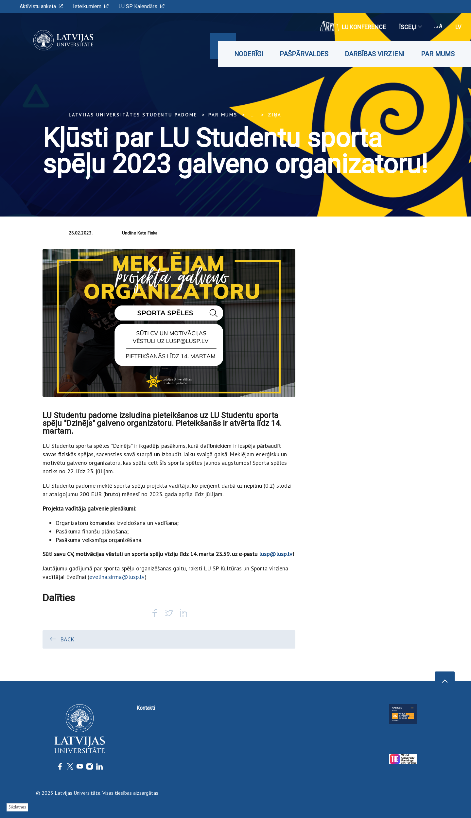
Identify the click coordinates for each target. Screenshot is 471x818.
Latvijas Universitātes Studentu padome (133, 115)
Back (61, 639)
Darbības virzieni (375, 54)
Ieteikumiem (91, 6)
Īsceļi (410, 27)
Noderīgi (248, 54)
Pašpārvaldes (304, 54)
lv (458, 27)
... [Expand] (252, 115)
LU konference (353, 26)
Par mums (438, 54)
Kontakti (145, 708)
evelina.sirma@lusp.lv (117, 577)
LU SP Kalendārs (141, 6)
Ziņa (274, 115)
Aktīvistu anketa (41, 6)
